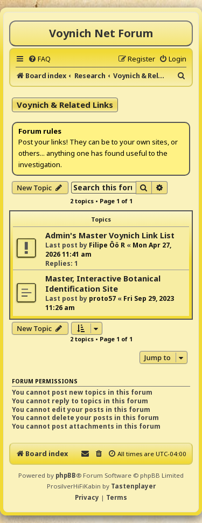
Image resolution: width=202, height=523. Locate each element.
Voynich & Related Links (65, 104)
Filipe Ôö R (107, 245)
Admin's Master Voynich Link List (110, 235)
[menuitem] (39, 58)
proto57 (102, 298)
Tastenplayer (133, 486)
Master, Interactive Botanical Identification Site (103, 283)
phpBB (65, 475)
